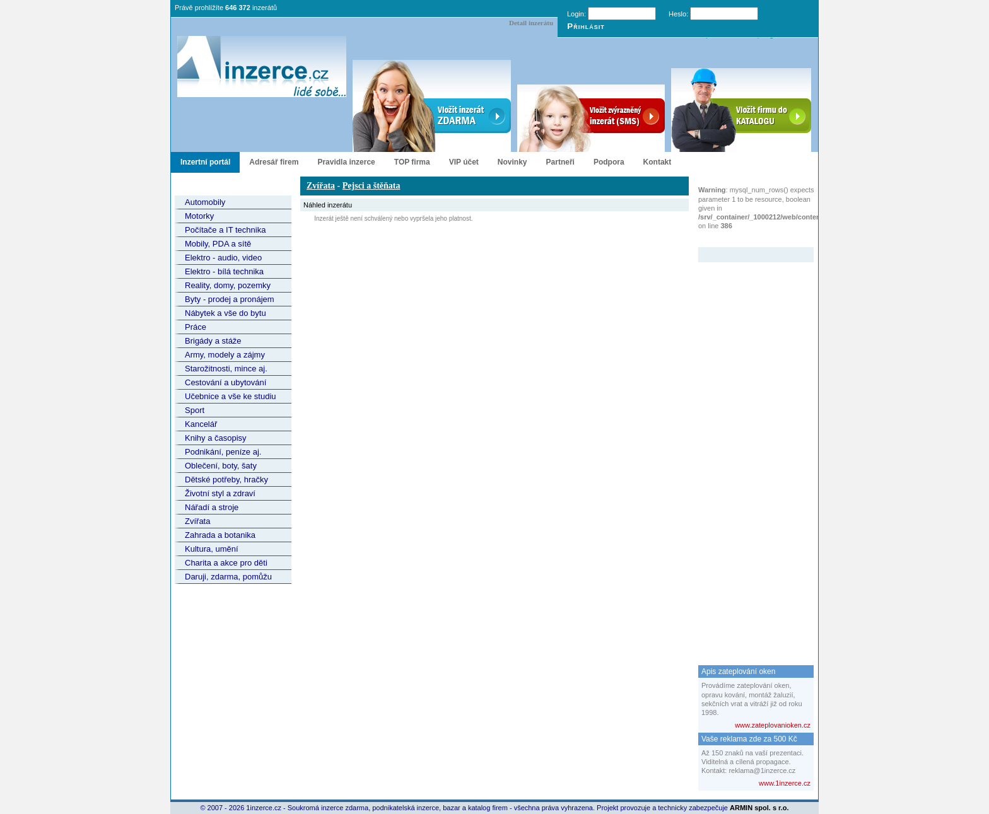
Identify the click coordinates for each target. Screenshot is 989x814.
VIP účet (464, 162)
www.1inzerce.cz (785, 783)
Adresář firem (273, 162)
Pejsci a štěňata (371, 185)
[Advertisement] (748, 451)
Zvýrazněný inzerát (746, 239)
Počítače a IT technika (225, 230)
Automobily (205, 202)
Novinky (512, 162)
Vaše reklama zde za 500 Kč (749, 739)
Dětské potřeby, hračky (226, 479)
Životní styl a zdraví (220, 493)
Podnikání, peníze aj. (223, 451)
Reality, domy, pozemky (228, 285)
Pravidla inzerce (346, 162)
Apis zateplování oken (738, 671)
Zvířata (197, 521)
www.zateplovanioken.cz (773, 725)
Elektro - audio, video (223, 257)
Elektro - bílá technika (224, 271)
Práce (195, 327)
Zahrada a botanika (220, 535)
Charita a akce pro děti (226, 562)
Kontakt (657, 162)
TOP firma (412, 162)
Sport (194, 410)
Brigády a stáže (213, 341)
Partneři (560, 162)
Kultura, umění (211, 549)
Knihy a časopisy (216, 438)
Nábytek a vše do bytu (225, 313)
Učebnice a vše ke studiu (230, 396)
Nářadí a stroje (211, 507)
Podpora (609, 162)
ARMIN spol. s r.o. (759, 807)
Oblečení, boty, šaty (221, 465)
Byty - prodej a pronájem (229, 299)
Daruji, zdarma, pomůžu (228, 576)
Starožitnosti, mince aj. (226, 368)
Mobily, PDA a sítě (218, 243)
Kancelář (201, 424)
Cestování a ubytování (225, 382)
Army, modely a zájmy (225, 354)
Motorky (199, 216)
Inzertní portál (205, 162)
